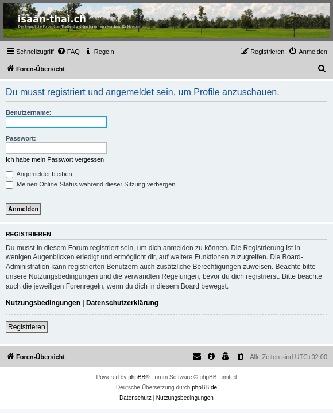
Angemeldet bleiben (39, 173)
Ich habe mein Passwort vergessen (55, 159)
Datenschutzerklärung (122, 303)
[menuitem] (68, 52)
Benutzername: (28, 112)
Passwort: (21, 138)
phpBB (136, 377)
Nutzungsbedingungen (43, 303)
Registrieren (26, 327)
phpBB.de (204, 387)
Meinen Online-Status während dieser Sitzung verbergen (90, 184)
